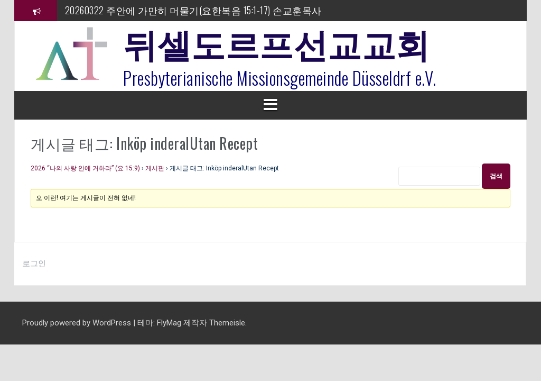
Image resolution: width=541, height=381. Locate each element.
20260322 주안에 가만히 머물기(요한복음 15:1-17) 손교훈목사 (193, 10)
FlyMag (169, 323)
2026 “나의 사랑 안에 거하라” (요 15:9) (85, 168)
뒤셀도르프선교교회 (276, 42)
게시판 (154, 168)
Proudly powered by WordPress (77, 323)
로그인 (34, 263)
